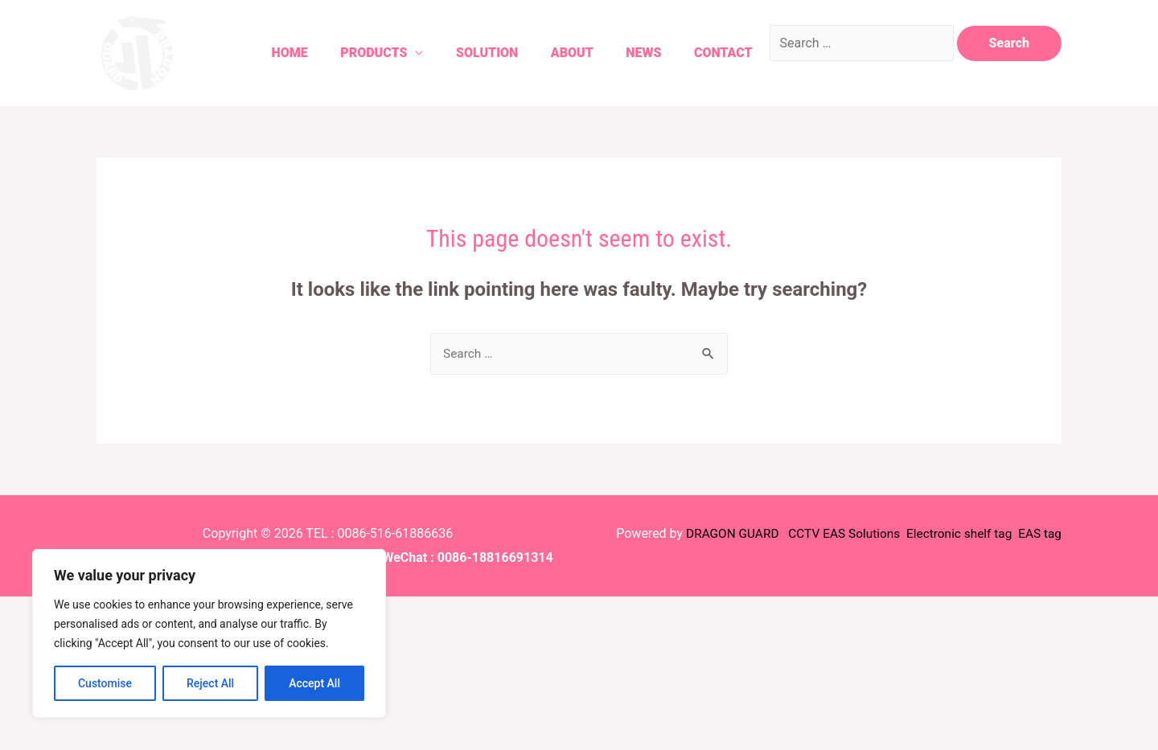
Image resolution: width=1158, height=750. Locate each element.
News (632, 52)
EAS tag (1037, 534)
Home (260, 52)
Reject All (210, 683)
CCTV (794, 534)
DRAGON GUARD (722, 534)
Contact (716, 52)
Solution (466, 52)
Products (348, 52)
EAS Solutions (855, 534)
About (556, 52)
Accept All (314, 683)
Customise (105, 683)
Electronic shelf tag (955, 534)
